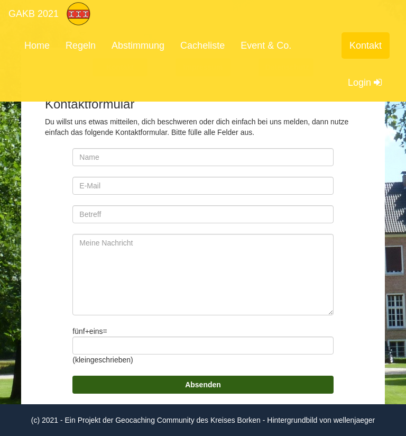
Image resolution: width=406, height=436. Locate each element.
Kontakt (365, 45)
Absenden (203, 384)
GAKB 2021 (33, 13)
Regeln (81, 45)
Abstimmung (138, 45)
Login (365, 82)
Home (37, 45)
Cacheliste (202, 45)
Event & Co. (266, 45)
